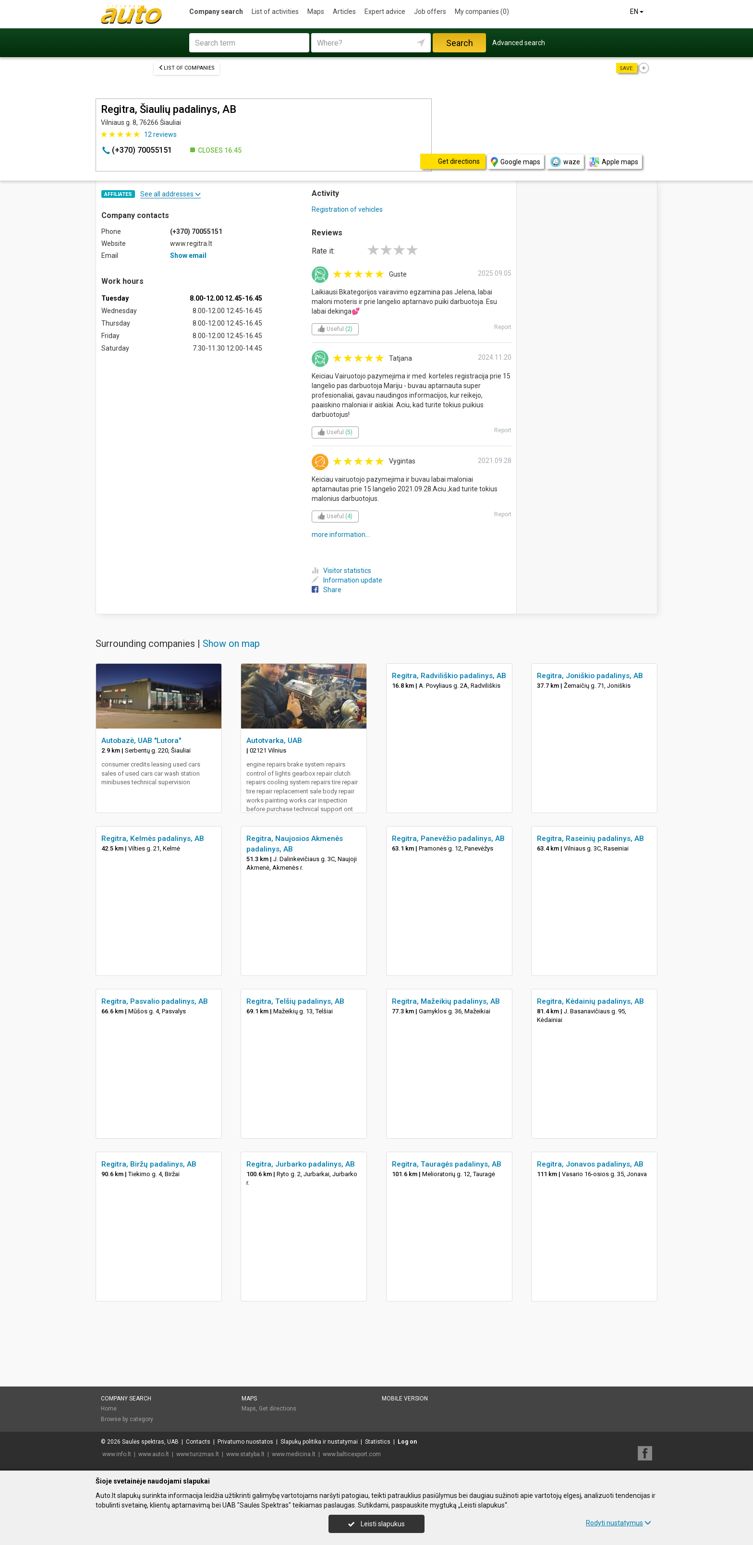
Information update (347, 580)
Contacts (198, 1441)
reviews (160, 134)
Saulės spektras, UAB (150, 1441)
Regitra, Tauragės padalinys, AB (446, 1164)
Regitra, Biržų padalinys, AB (148, 1164)
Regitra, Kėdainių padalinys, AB (590, 1001)
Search (459, 43)
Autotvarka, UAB (274, 740)
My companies (482, 11)
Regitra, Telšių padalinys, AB (295, 1001)
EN (637, 11)
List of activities (275, 11)
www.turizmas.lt (197, 1454)
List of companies (186, 68)
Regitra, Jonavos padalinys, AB (590, 1164)
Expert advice (384, 11)
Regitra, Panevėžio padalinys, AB (448, 838)
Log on (407, 1441)
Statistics (377, 1441)
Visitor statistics (341, 570)
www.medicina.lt (294, 1454)
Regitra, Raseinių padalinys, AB (590, 838)
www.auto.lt (153, 1454)
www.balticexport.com (352, 1454)
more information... (341, 534)
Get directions (277, 1408)
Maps (315, 11)
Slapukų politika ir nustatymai (319, 1441)
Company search (216, 11)
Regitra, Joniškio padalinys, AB (590, 675)
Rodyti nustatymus (618, 1523)
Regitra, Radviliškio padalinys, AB (449, 675)
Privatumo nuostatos (245, 1441)
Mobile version (405, 1398)
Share (326, 590)
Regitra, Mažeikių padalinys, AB (446, 1001)
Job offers (430, 11)
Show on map (231, 643)
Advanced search (518, 43)
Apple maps (613, 162)
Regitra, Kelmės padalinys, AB (152, 838)
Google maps (515, 162)
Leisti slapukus (376, 1524)
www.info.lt (116, 1454)
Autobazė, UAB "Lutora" (141, 740)
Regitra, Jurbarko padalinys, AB (300, 1164)
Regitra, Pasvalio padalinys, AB (154, 1001)
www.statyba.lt (245, 1454)
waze (564, 162)
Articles (344, 11)
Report (502, 327)
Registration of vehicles (347, 209)
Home (109, 1408)
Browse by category (127, 1419)
